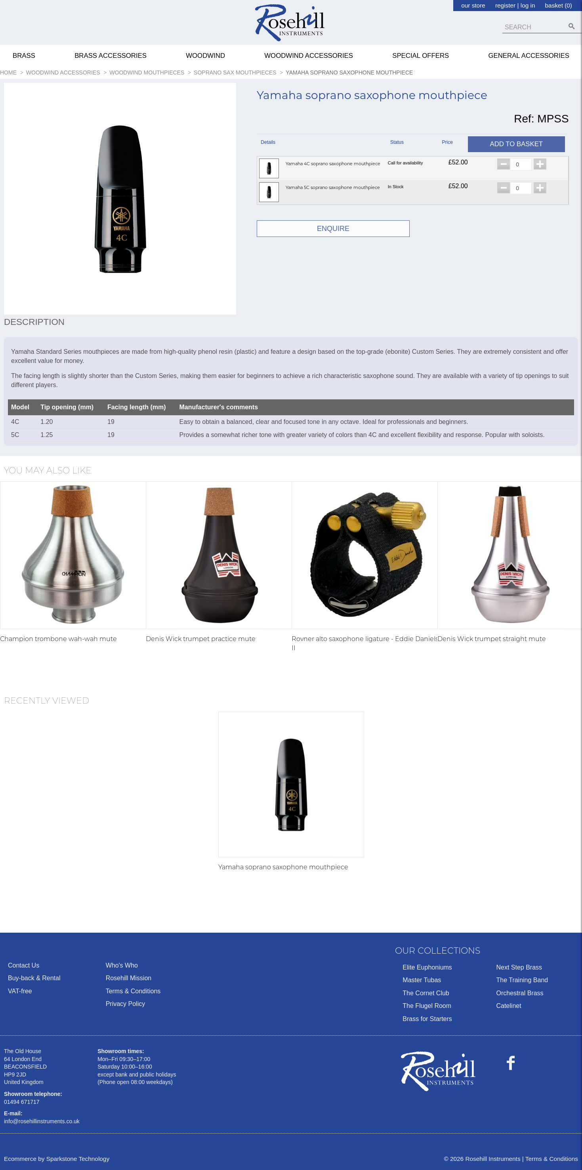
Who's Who (122, 965)
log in (528, 5)
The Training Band (522, 980)
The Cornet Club (426, 993)
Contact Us (23, 965)
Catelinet (508, 1005)
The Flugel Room (427, 1005)
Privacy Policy (125, 1003)
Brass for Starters (427, 1018)
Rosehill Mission (129, 978)
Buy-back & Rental (34, 978)
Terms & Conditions (133, 991)
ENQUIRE (333, 229)
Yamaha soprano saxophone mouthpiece (283, 867)
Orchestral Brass (519, 993)
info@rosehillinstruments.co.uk (42, 1121)
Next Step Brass (519, 967)
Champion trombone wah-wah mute (58, 639)
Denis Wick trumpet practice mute (201, 639)
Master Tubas (422, 980)
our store (473, 5)
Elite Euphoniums (427, 967)
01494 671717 (22, 1102)
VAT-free (20, 991)
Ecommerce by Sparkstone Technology (56, 1158)
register (505, 5)
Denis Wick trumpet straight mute (491, 639)
